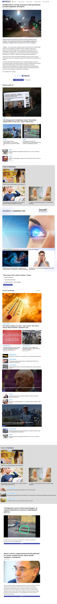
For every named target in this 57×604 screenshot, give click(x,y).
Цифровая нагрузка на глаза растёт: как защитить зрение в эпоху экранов (20, 249)
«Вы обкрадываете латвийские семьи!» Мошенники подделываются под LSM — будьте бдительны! (19, 120)
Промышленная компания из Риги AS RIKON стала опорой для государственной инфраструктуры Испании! (31, 495)
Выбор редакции (37, 1)
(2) (19, 362)
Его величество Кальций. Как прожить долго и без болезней (21, 489)
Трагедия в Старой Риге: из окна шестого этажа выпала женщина (24, 356)
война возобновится (8, 277)
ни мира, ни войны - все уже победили (12, 282)
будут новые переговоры (9, 279)
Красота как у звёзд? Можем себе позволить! (14, 184)
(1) (3, 144)
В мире (14, 1)
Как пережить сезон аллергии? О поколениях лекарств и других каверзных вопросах (14, 203)
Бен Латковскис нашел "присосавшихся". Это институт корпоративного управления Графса (18, 423)
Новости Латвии (29, 1)
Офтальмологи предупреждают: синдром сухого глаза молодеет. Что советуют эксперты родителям (15, 269)
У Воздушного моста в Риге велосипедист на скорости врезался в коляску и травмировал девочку (32, 142)
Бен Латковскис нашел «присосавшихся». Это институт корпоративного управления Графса (11, 142)
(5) (40, 356)
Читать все (38, 290)
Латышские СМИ (46, 1)
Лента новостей (21, 1)
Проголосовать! (8, 284)
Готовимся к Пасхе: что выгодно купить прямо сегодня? (20, 500)
